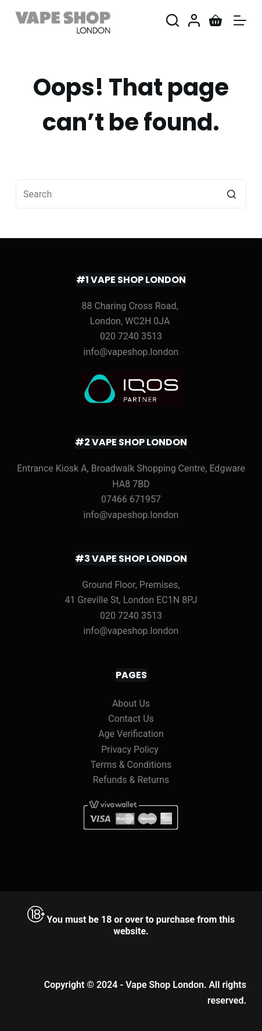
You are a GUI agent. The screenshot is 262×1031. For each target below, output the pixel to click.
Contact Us (131, 718)
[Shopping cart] (215, 20)
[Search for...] (131, 193)
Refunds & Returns (131, 779)
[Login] (194, 20)
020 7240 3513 (131, 336)
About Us (131, 703)
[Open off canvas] (240, 20)
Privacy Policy (130, 749)
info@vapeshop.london (131, 351)
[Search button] (231, 193)
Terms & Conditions (131, 764)
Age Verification (131, 733)
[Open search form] (172, 20)
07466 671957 (131, 499)
